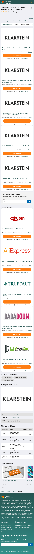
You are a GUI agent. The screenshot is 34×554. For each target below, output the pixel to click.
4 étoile (17, 421)
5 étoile (19, 421)
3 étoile (15, 421)
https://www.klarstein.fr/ (17, 414)
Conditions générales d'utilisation (24, 525)
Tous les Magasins (6, 527)
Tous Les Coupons (6, 525)
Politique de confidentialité (22, 527)
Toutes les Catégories (6, 529)
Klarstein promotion (8, 380)
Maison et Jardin (24, 58)
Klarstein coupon (8, 377)
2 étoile (14, 421)
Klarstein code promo (21, 377)
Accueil (3, 491)
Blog (2, 532)
